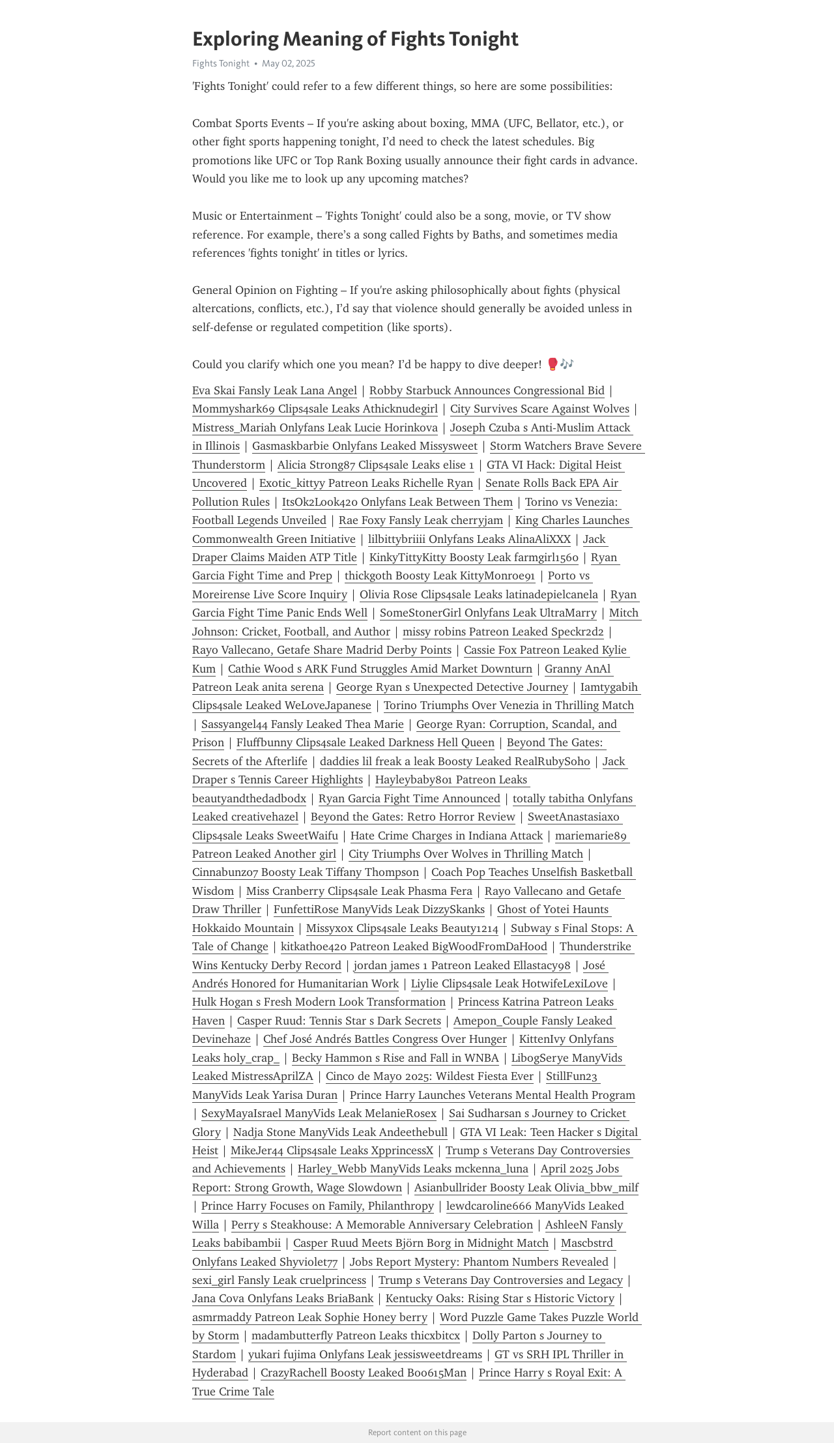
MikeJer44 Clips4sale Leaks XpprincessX (332, 1150)
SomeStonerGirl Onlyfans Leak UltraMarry (488, 612)
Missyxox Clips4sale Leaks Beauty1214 (402, 928)
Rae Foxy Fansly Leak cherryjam (421, 520)
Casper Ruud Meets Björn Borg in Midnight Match (421, 1243)
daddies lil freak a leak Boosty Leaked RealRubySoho (455, 761)
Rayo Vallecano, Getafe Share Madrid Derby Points (322, 650)
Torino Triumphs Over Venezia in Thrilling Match (509, 705)
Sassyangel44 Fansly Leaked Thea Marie (302, 724)
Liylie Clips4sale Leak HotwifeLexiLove (509, 983)
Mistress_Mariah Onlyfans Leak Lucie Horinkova (315, 427)
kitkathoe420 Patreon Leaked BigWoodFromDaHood (414, 946)
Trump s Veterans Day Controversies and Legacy (501, 1280)
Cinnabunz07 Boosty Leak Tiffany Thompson (305, 872)
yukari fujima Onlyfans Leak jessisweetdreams (365, 1354)
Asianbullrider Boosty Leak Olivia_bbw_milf (526, 1187)
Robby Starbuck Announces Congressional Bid (487, 390)
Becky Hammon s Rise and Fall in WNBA (395, 1058)
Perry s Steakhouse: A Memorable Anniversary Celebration (382, 1224)
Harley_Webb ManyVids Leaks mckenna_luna (413, 1168)
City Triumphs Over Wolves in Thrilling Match (466, 854)
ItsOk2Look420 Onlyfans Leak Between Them (397, 502)
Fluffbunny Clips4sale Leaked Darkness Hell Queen (366, 742)
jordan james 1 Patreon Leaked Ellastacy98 (462, 965)
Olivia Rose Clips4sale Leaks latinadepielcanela (479, 594)
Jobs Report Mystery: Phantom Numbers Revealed (479, 1262)
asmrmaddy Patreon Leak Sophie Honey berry (309, 1317)
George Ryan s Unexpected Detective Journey (452, 687)
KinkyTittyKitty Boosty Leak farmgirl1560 (474, 557)
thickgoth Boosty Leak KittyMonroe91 (440, 575)
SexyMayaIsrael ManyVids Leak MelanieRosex (319, 1113)
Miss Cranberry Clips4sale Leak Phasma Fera (359, 891)
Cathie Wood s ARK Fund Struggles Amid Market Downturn (380, 669)
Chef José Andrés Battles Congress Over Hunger (385, 1039)
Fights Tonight (221, 63)
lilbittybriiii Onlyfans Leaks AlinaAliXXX (469, 539)
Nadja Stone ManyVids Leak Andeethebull (340, 1132)
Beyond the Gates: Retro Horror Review (413, 816)
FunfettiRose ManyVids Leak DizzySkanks (379, 909)
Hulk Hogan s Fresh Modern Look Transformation (319, 1002)
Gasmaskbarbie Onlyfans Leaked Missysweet (365, 446)
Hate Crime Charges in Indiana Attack (447, 835)
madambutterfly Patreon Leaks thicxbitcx (356, 1335)
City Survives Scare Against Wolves (539, 408)
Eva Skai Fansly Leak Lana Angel (274, 390)
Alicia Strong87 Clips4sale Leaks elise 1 (376, 465)
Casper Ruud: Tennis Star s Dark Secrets (339, 1020)
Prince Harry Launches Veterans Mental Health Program (492, 1095)
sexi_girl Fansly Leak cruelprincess (279, 1280)
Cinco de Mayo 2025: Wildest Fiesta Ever (430, 1076)
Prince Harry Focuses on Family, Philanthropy (317, 1206)
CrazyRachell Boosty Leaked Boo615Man (364, 1372)
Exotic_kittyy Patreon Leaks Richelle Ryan (366, 483)
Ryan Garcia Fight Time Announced (409, 798)
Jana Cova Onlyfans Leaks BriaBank (282, 1298)
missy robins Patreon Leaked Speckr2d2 (503, 631)
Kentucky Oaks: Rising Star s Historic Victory (500, 1298)
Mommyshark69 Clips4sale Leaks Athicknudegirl (315, 408)
